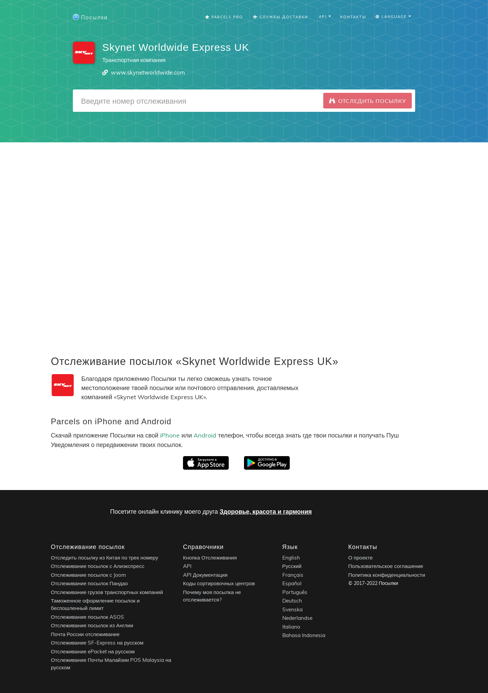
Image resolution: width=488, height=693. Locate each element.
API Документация (205, 575)
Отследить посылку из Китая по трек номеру (104, 557)
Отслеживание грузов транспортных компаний (107, 592)
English (291, 557)
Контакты (353, 17)
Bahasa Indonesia (303, 635)
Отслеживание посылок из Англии (92, 625)
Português (294, 592)
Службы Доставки (280, 17)
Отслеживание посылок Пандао (89, 583)
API (187, 566)
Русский (292, 566)
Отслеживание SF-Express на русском (97, 642)
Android (205, 435)
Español (292, 583)
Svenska (292, 609)
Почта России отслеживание (85, 634)
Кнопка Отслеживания (210, 557)
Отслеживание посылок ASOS (87, 617)
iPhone (170, 435)
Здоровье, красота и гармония (266, 511)
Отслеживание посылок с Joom (88, 575)
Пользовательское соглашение (385, 566)
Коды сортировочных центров (219, 583)
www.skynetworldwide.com (148, 72)
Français (292, 575)
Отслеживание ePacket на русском (93, 651)
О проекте (360, 557)
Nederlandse (297, 618)
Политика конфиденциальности (386, 575)
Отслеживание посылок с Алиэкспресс (97, 566)
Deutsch (292, 600)
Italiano (291, 627)
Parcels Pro (224, 17)
